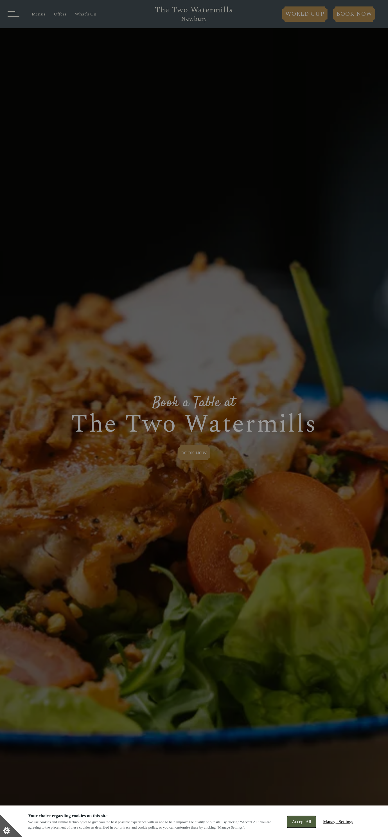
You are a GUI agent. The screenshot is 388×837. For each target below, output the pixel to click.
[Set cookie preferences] (11, 825)
